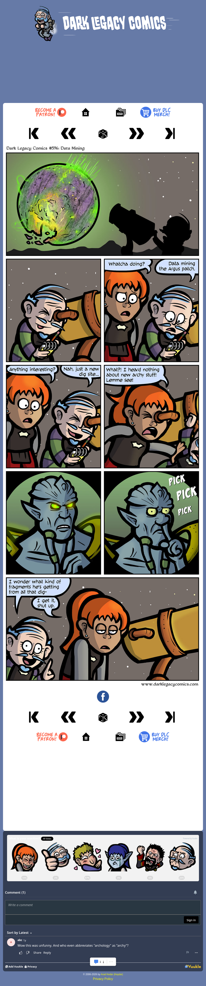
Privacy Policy (103, 979)
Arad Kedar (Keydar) (112, 974)
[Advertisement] (103, 73)
